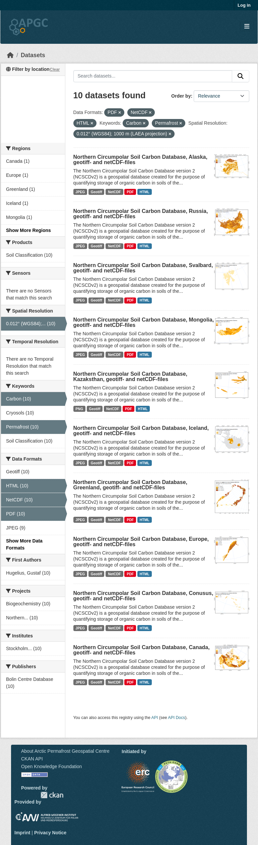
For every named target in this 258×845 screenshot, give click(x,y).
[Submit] (240, 76)
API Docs (176, 717)
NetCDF (114, 192)
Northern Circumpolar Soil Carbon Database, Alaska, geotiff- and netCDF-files (140, 159)
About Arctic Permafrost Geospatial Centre (65, 751)
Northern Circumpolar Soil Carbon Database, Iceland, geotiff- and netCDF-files (141, 430)
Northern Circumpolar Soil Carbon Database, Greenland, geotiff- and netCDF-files (130, 484)
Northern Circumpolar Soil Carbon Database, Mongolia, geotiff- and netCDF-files (143, 322)
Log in (244, 5)
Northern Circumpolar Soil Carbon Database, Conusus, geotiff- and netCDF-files (143, 595)
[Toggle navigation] (247, 26)
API (154, 717)
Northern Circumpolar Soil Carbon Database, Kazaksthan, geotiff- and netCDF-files (130, 376)
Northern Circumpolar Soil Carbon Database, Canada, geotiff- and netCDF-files (141, 649)
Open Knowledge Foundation (51, 766)
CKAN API (32, 758)
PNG (79, 409)
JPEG (80, 192)
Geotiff (96, 192)
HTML (144, 192)
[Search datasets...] (153, 76)
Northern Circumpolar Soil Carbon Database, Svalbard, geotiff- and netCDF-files (143, 267)
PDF (130, 192)
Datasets (33, 55)
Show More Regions (28, 230)
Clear (55, 69)
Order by (181, 96)
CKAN (52, 795)
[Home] (10, 55)
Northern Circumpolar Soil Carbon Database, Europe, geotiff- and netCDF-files (141, 541)
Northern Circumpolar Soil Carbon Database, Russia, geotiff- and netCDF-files (140, 213)
